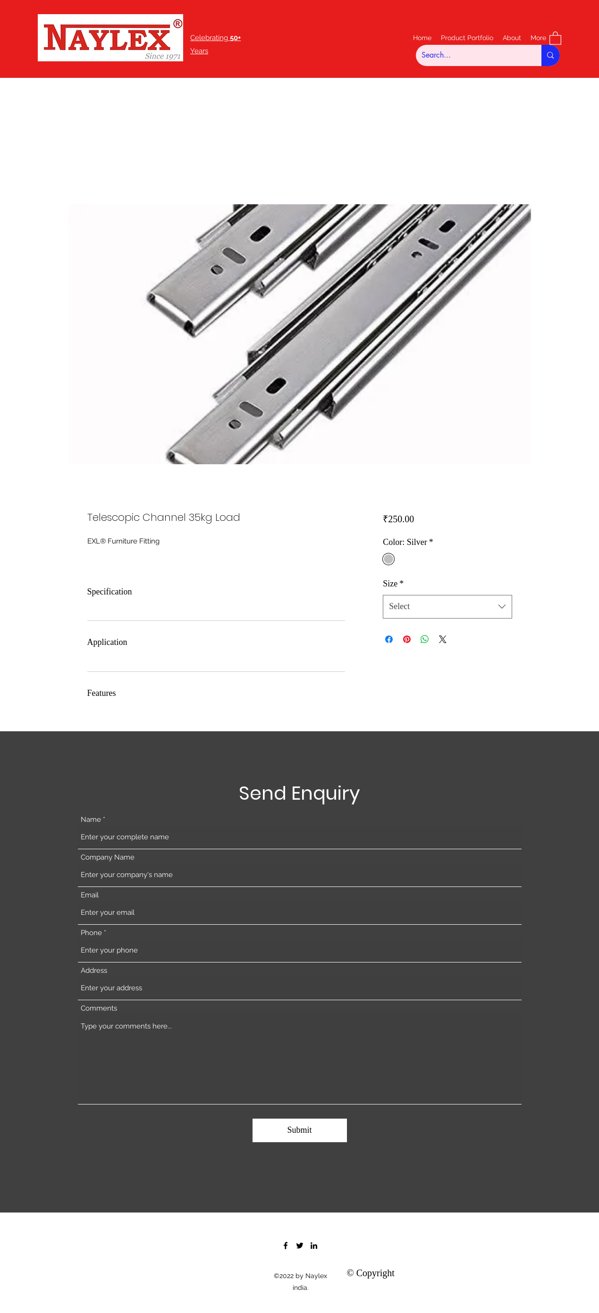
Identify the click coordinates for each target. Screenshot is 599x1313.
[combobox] (447, 607)
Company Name (108, 857)
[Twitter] (299, 1245)
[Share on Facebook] (389, 639)
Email (90, 895)
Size (393, 583)
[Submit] (300, 1130)
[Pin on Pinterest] (407, 639)
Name (91, 819)
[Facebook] (285, 1245)
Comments (99, 1008)
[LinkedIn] (314, 1245)
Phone (91, 933)
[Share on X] (442, 639)
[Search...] (472, 55)
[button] (555, 38)
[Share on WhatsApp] (424, 639)
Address (94, 970)
